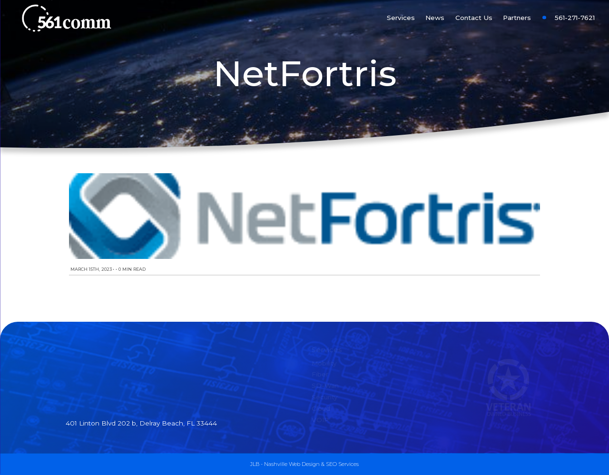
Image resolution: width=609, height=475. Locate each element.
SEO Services (342, 464)
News (434, 17)
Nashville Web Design (292, 464)
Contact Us (473, 17)
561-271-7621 (575, 17)
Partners (517, 17)
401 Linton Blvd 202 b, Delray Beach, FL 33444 (141, 423)
